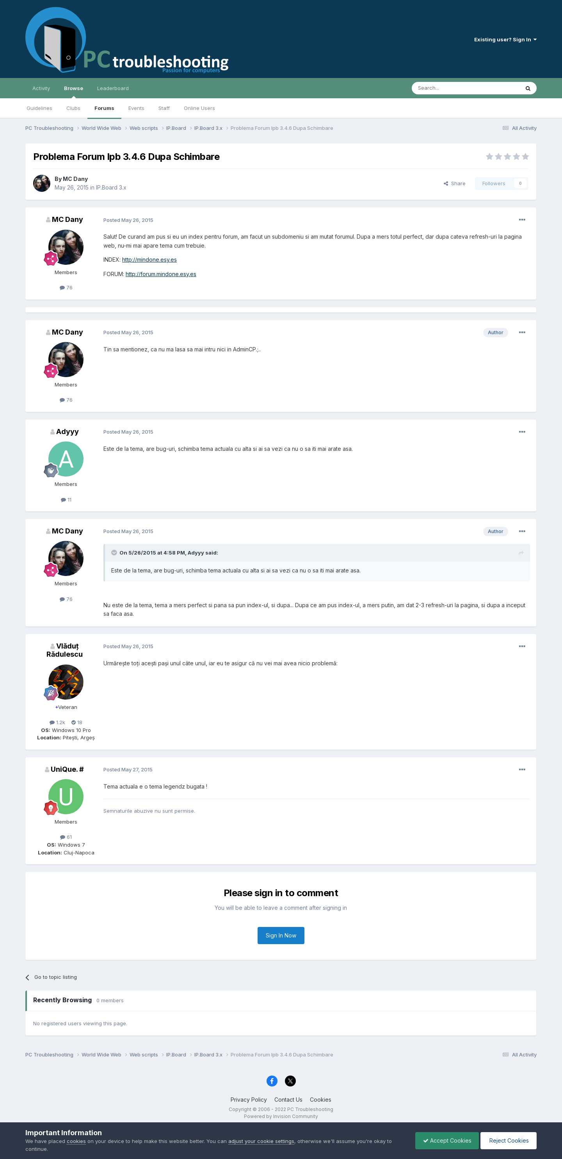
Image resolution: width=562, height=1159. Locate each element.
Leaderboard (113, 88)
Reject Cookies (507, 1140)
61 (66, 837)
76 (66, 287)
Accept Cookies (445, 1140)
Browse (73, 91)
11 (66, 499)
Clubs (73, 108)
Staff (164, 108)
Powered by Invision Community (281, 1116)
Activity (41, 88)
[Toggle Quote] (114, 552)
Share (455, 183)
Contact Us (288, 1099)
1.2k (57, 722)
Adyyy (67, 431)
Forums (104, 108)
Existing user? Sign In (505, 39)
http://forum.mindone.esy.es (161, 274)
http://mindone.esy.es (149, 259)
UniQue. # (67, 769)
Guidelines (39, 108)
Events (136, 108)
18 (76, 722)
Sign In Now (281, 935)
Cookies (320, 1099)
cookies (76, 1141)
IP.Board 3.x (111, 187)
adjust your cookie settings (261, 1141)
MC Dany (75, 178)
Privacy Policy (249, 1099)
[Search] (446, 88)
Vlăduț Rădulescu (64, 650)
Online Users (199, 108)
